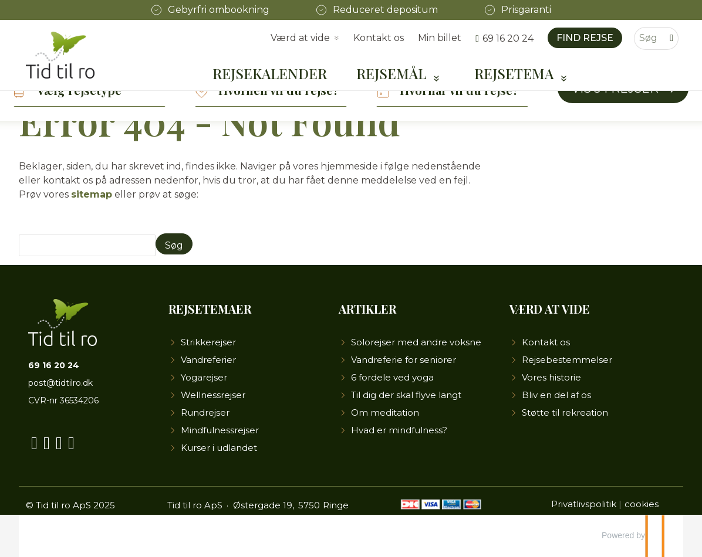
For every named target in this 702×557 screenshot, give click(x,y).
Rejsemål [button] (393, 73)
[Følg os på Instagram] (59, 440)
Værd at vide (549, 309)
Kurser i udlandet (219, 447)
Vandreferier (208, 359)
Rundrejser (205, 412)
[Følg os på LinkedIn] (71, 440)
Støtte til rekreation (565, 412)
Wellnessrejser (213, 394)
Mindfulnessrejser (220, 430)
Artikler (367, 309)
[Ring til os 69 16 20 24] (504, 38)
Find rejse (584, 37)
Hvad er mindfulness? (399, 430)
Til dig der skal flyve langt (406, 394)
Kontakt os (378, 37)
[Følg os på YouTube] (46, 440)
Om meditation (385, 412)
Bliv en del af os (556, 394)
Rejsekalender (269, 73)
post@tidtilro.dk (60, 383)
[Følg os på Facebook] (34, 440)
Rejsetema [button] (515, 73)
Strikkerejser (208, 342)
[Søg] (648, 38)
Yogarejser (204, 377)
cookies (642, 504)
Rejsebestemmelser (567, 359)
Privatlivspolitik (583, 504)
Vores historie (551, 377)
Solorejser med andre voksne (416, 342)
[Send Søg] (174, 243)
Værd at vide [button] (300, 37)
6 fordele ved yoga (392, 377)
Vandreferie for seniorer (403, 359)
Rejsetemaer (209, 309)
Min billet (439, 37)
